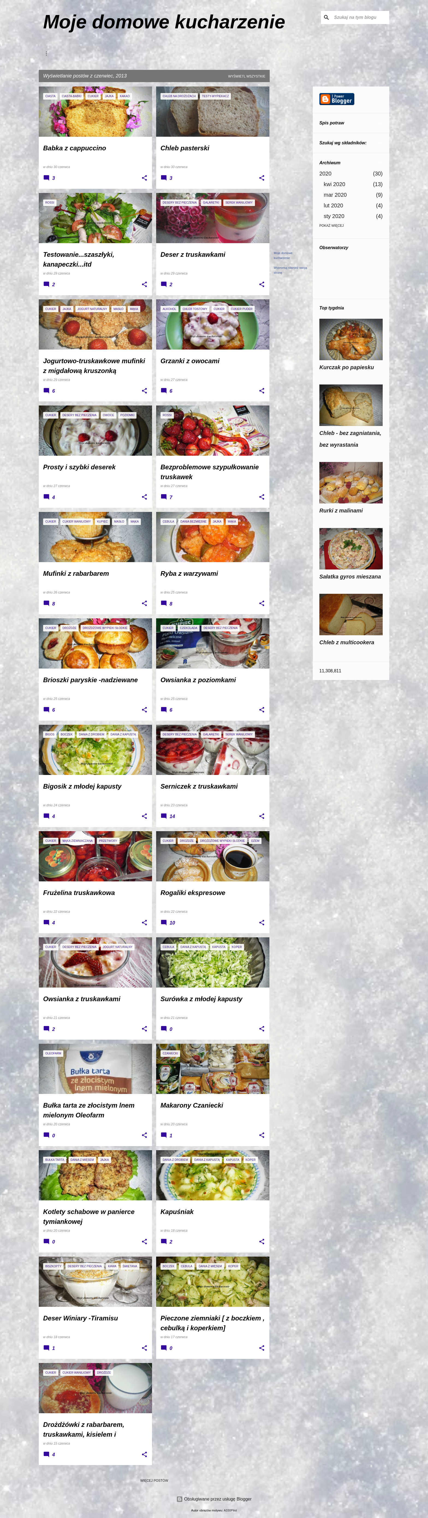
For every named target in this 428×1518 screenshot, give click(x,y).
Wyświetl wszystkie (246, 76)
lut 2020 (333, 205)
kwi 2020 (334, 184)
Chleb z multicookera (346, 642)
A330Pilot (230, 1510)
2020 (325, 174)
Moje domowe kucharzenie (164, 21)
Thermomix (203, 53)
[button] (144, 178)
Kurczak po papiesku (346, 367)
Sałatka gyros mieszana (350, 577)
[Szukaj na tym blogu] (360, 17)
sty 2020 (334, 216)
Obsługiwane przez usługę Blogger (214, 1499)
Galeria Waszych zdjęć (128, 53)
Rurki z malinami (341, 511)
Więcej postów (154, 1481)
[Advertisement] (291, 168)
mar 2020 (335, 195)
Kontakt (58, 53)
